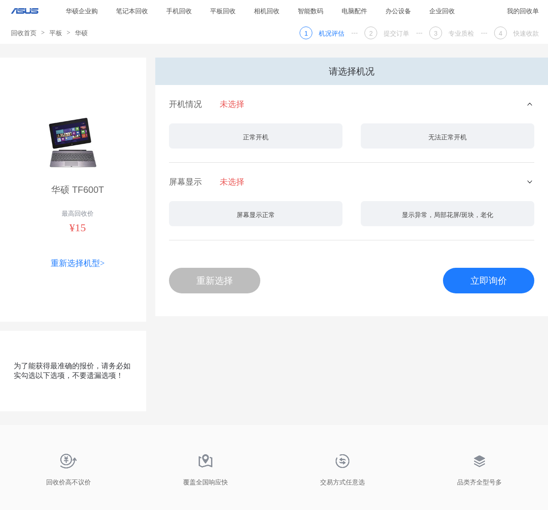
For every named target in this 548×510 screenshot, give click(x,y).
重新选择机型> (78, 263)
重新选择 (214, 281)
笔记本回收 (132, 11)
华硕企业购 (82, 11)
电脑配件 (354, 11)
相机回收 (266, 11)
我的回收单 (523, 11)
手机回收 (179, 11)
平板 (55, 33)
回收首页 (24, 33)
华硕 (81, 33)
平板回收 (223, 11)
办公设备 (398, 11)
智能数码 (310, 11)
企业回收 (442, 11)
